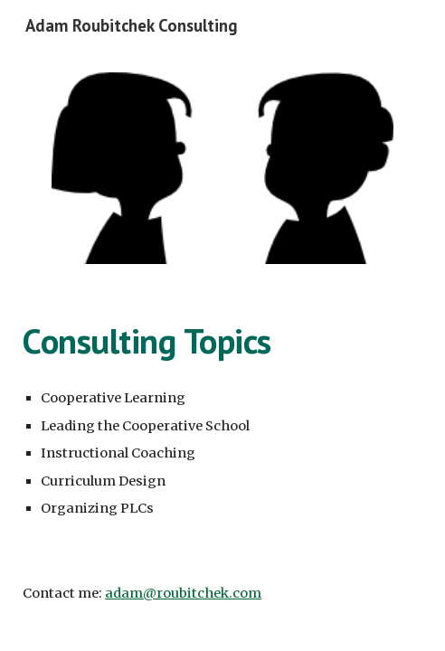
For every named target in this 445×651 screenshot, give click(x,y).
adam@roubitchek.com (183, 593)
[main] (222, 340)
